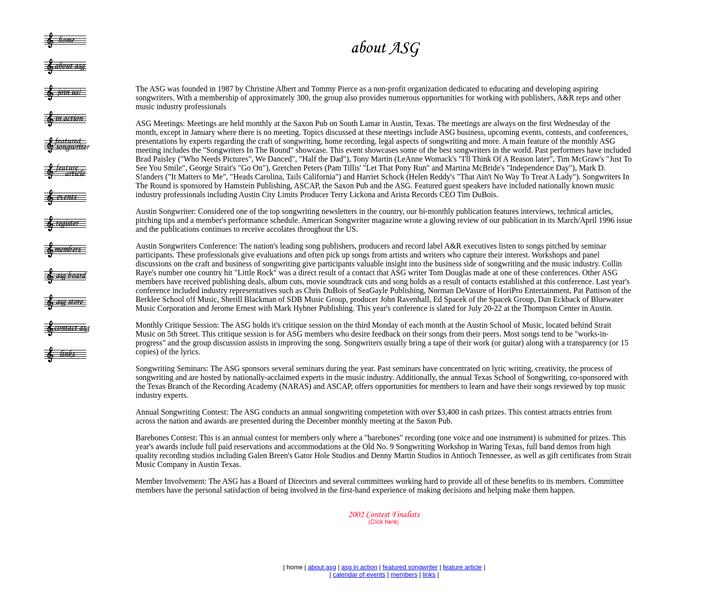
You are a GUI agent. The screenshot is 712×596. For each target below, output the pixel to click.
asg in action (359, 567)
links (429, 574)
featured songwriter (410, 567)
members (404, 574)
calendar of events (359, 574)
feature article (462, 567)
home (294, 567)
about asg (322, 567)
